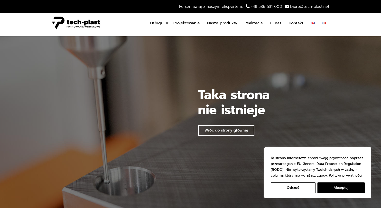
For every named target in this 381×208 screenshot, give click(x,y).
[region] (317, 172)
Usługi (156, 23)
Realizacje (253, 23)
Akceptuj (341, 187)
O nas (275, 23)
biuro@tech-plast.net (309, 6)
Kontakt (296, 23)
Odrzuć (293, 187)
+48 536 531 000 (266, 6)
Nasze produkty (222, 23)
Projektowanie (186, 23)
